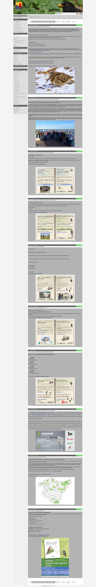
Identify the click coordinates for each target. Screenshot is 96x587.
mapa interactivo (37, 464)
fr (81, 13)
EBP (34, 104)
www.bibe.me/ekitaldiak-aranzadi (42, 376)
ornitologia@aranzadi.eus (40, 164)
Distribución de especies (17, 28)
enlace (45, 461)
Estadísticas (15, 46)
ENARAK (15, 98)
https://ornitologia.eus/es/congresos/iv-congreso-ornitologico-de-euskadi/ (40, 62)
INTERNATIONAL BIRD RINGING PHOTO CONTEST (42, 412)
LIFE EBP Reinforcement (51, 105)
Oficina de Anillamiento (38, 414)
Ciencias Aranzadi (57, 414)
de (44, 414)
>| (54, 21)
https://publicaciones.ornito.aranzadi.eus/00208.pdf (37, 45)
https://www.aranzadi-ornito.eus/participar (35, 52)
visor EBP (72, 105)
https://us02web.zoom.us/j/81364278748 (35, 273)
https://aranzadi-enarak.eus (64, 255)
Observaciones (16, 21)
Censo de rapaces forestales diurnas (19, 93)
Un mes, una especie (17, 71)
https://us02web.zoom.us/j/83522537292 (40, 212)
